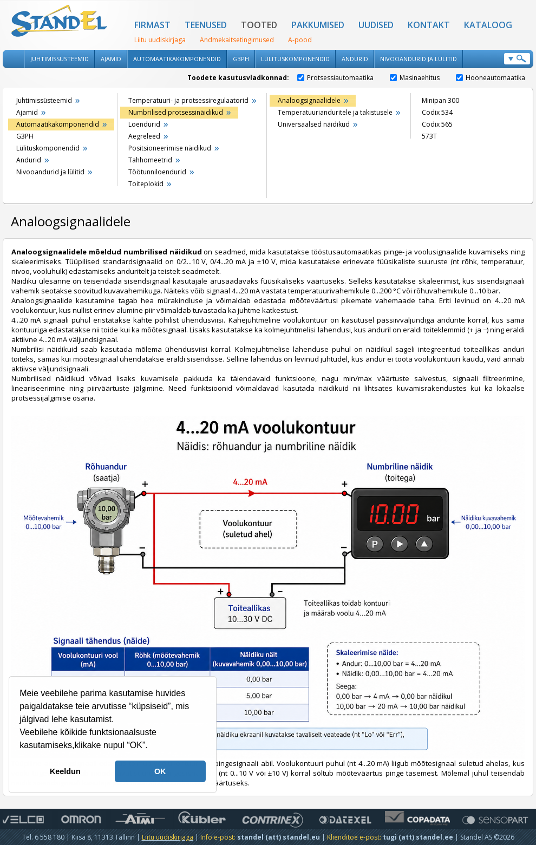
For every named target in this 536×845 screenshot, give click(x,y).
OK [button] (160, 771)
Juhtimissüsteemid (59, 59)
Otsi (517, 58)
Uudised (376, 25)
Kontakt (429, 25)
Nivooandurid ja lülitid (418, 59)
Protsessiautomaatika (335, 77)
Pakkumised (317, 25)
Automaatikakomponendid (177, 59)
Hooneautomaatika (490, 77)
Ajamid (111, 59)
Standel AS (59, 21)
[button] (151, 746)
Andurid (355, 59)
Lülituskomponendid (295, 59)
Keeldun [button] (65, 771)
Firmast (152, 25)
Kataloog (488, 25)
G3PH (241, 59)
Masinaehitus (415, 77)
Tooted (259, 25)
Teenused (206, 25)
